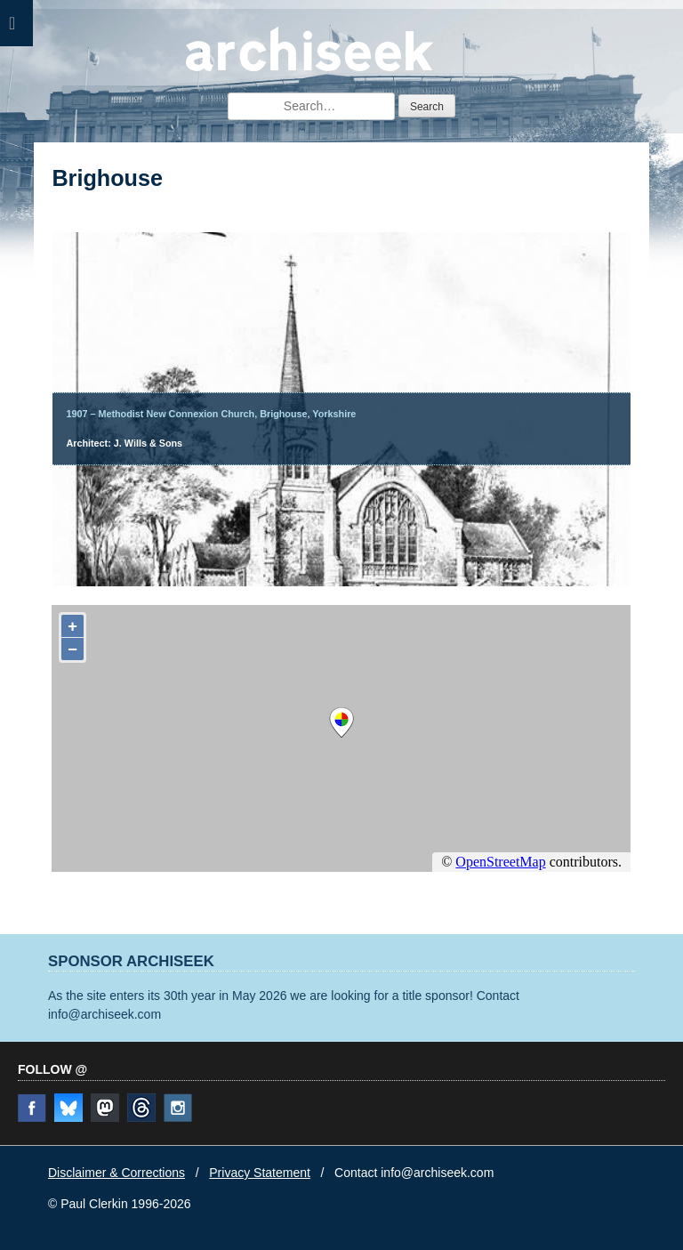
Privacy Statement (259, 1172)
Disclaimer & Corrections (116, 1172)
